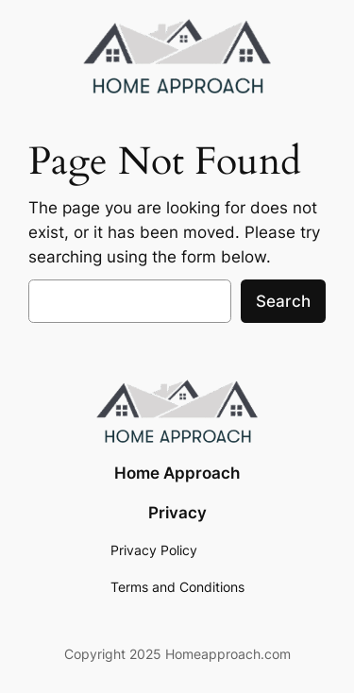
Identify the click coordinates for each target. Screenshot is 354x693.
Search (283, 301)
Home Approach (177, 473)
